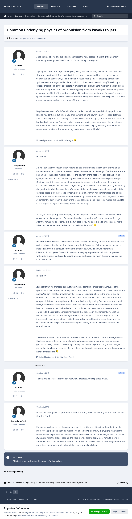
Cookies (34, 499)
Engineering (41, 38)
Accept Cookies (99, 511)
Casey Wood (19, 165)
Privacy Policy (11, 499)
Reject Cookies (119, 511)
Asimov (14, 38)
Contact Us (23, 499)
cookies (21, 512)
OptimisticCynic (19, 421)
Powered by (115, 499)
